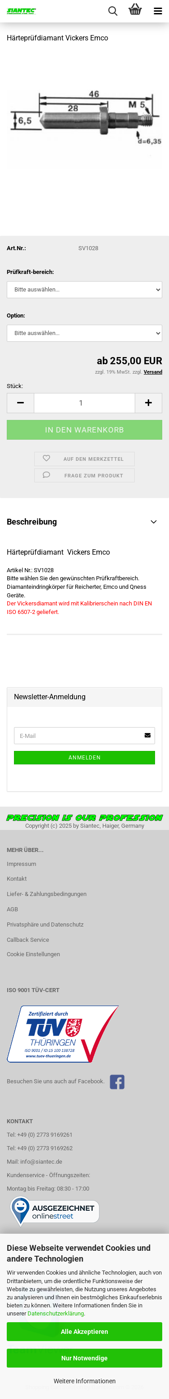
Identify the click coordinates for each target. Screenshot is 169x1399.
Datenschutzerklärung (55, 1313)
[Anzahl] (84, 403)
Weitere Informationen (85, 1381)
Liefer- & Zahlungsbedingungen (47, 894)
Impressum (21, 864)
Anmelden (85, 758)
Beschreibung (32, 521)
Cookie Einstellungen (33, 954)
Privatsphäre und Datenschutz (45, 924)
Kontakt (17, 878)
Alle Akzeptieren (84, 1331)
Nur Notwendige (84, 1358)
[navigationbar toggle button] (157, 11)
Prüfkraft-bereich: (30, 272)
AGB (12, 909)
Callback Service (28, 939)
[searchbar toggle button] (112, 11)
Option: (16, 315)
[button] (20, 403)
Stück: (15, 386)
